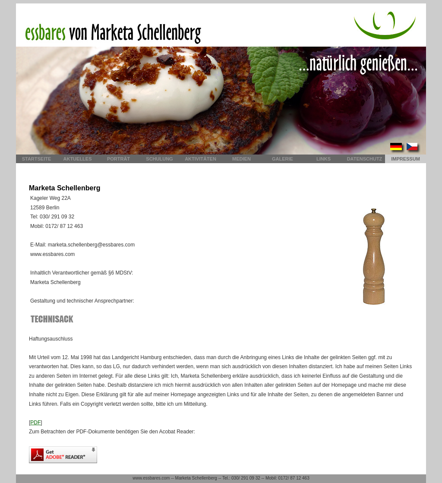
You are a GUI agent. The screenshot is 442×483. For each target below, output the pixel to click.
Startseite (36, 158)
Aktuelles (77, 158)
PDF (35, 423)
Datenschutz (364, 158)
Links (323, 158)
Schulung (159, 158)
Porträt (118, 158)
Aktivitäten (200, 158)
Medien (241, 158)
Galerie (282, 158)
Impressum (405, 158)
